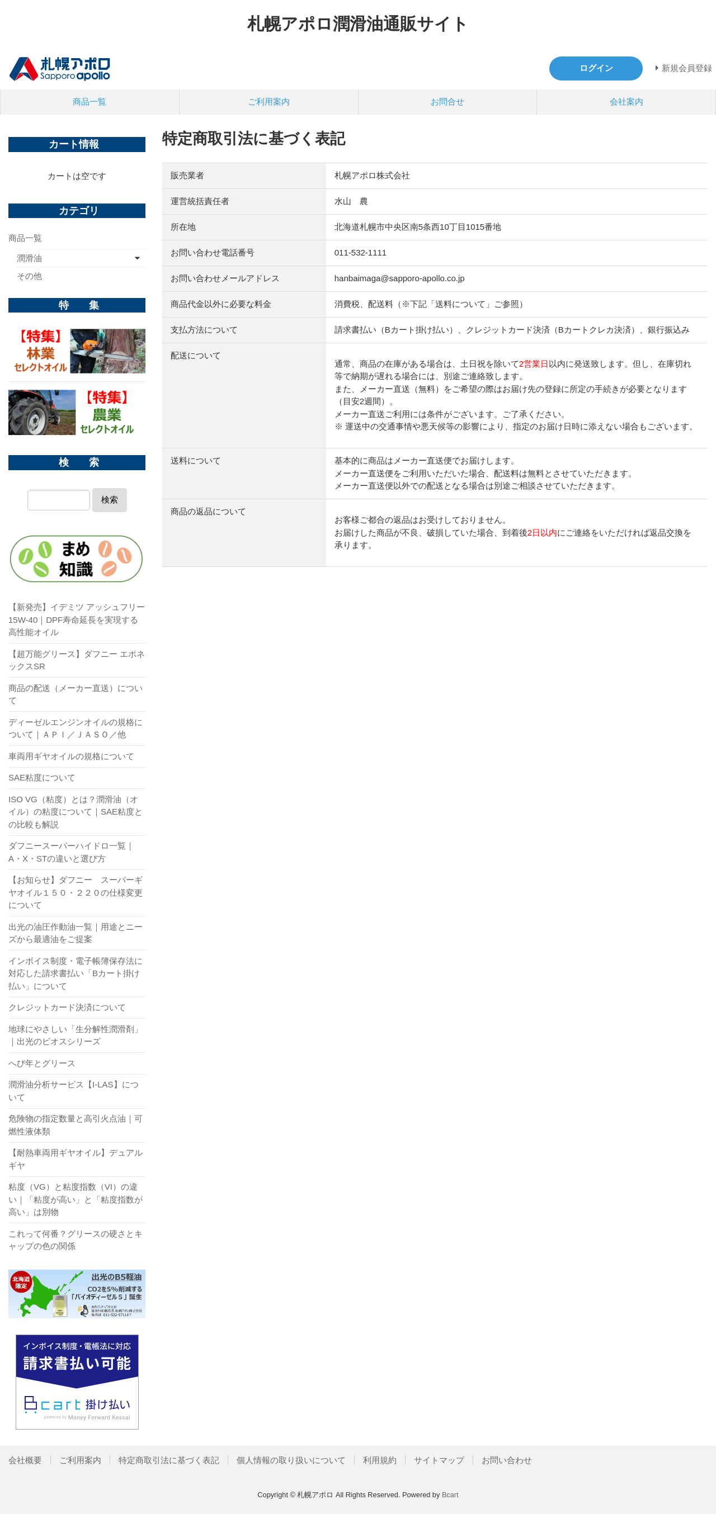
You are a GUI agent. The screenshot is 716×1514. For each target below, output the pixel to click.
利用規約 (380, 1460)
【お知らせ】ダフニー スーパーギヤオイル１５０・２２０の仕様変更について (75, 892)
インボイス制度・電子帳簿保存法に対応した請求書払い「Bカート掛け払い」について (75, 973)
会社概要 (25, 1460)
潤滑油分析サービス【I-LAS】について (73, 1091)
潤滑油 (29, 258)
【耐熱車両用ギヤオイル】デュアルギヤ (75, 1159)
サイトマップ (439, 1460)
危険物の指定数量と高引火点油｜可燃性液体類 (75, 1125)
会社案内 (626, 101)
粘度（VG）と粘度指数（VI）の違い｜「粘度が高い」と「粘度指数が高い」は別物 (75, 1199)
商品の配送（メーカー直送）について (75, 694)
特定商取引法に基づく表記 (169, 1460)
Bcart (450, 1495)
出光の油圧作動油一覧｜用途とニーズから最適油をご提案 (75, 933)
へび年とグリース (42, 1063)
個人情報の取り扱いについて (291, 1460)
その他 (29, 276)
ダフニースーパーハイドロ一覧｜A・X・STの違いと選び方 (71, 852)
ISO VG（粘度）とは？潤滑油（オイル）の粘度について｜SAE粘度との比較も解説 (75, 811)
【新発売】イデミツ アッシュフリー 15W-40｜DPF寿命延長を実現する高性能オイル (76, 619)
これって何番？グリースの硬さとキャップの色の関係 (75, 1240)
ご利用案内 (269, 101)
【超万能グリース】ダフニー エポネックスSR (76, 660)
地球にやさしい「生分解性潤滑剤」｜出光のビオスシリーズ (75, 1035)
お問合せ (447, 101)
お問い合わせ (507, 1460)
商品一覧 (89, 101)
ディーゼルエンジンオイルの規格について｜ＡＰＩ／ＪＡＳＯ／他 (75, 728)
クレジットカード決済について (67, 1007)
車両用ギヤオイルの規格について (71, 756)
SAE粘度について (42, 777)
